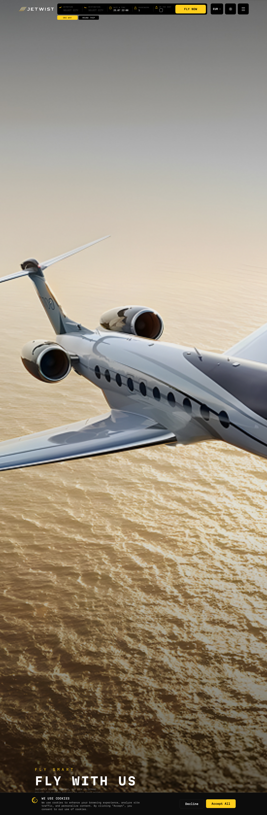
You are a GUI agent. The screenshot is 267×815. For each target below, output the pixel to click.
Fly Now (190, 9)
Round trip (88, 18)
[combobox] (70, 10)
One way (67, 18)
